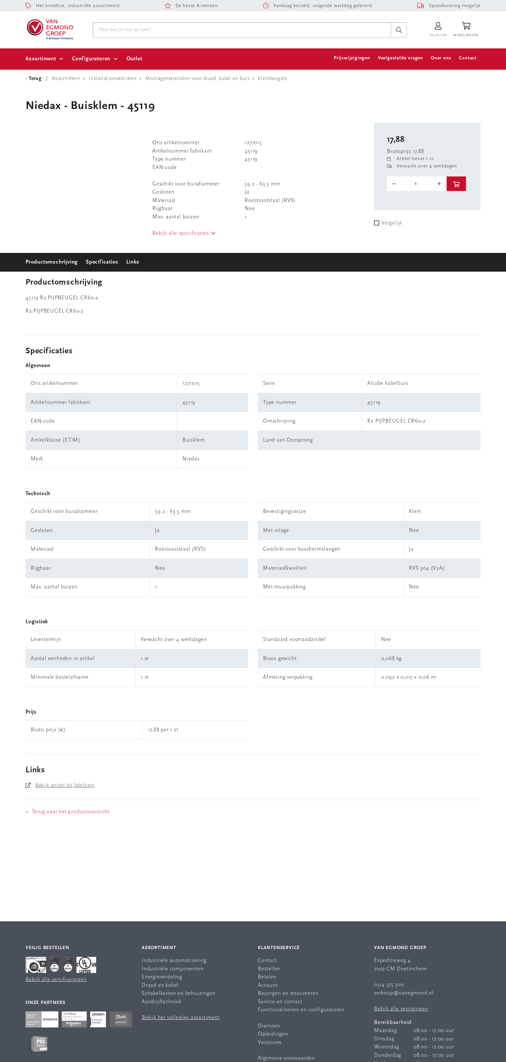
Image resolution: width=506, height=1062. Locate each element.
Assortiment (40, 59)
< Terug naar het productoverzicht (67, 812)
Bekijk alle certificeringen (56, 979)
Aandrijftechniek (162, 1002)
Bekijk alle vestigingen (401, 1009)
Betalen (267, 977)
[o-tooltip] (416, 183)
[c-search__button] (399, 30)
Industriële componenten (172, 969)
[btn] (456, 183)
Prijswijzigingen (352, 58)
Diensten (269, 1026)
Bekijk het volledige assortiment (181, 1017)
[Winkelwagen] (467, 30)
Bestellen (269, 969)
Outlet (134, 59)
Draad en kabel (160, 985)
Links (132, 262)
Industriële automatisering (174, 960)
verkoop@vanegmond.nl (404, 993)
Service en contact (280, 1002)
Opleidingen (273, 1034)
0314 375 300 (389, 984)
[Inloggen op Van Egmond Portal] (438, 30)
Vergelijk (391, 223)
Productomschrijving (51, 262)
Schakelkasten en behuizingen (178, 993)
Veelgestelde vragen (400, 58)
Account (268, 985)
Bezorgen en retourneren (288, 993)
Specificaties (102, 262)
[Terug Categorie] (34, 79)
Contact (468, 58)
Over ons (441, 58)
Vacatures (269, 1042)
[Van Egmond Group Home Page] (49, 29)
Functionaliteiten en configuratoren (301, 1010)
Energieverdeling (162, 977)
